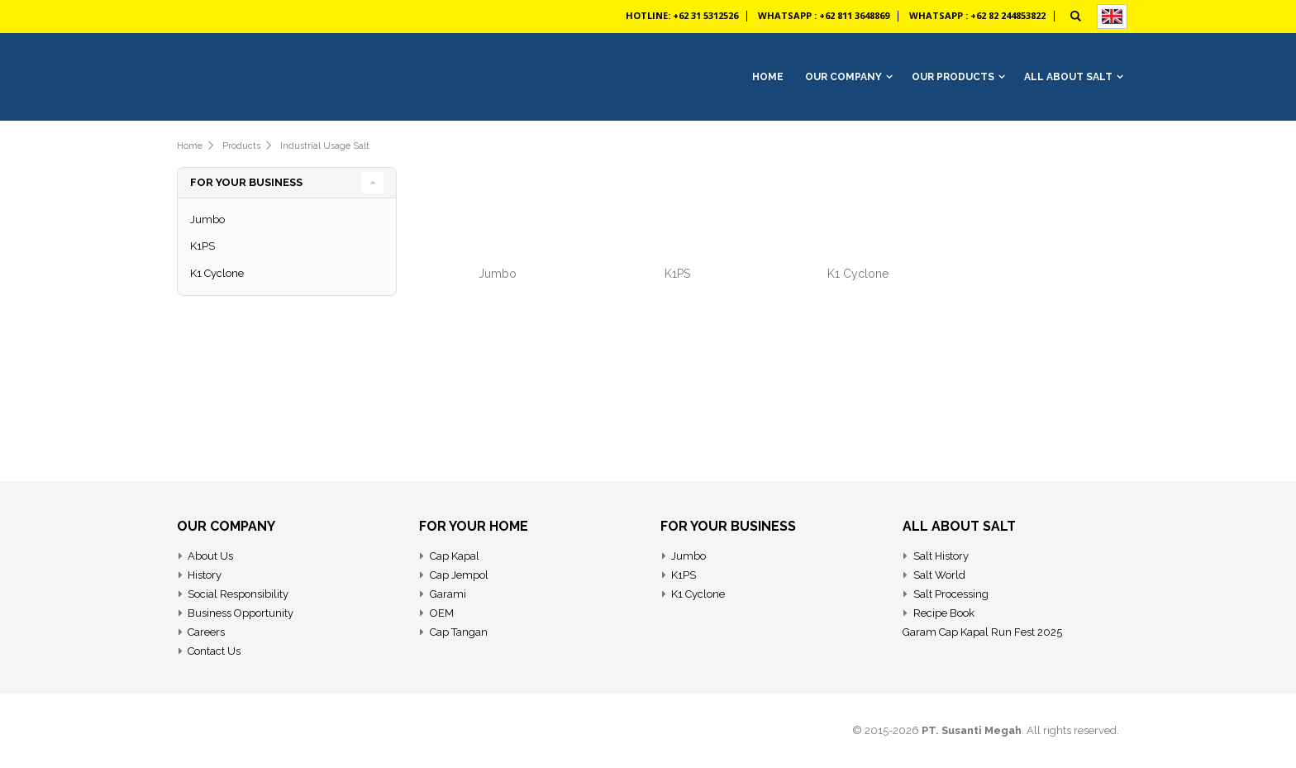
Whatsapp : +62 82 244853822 (977, 15)
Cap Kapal (454, 556)
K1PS (677, 273)
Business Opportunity (240, 613)
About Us (210, 556)
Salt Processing (951, 594)
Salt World (939, 575)
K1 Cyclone (858, 273)
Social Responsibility (238, 594)
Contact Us (214, 651)
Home (189, 146)
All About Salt (1068, 77)
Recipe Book (943, 613)
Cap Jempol (459, 575)
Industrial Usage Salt (324, 146)
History (205, 575)
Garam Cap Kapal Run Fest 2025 (982, 632)
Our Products (953, 77)
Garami (448, 594)
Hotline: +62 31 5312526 (682, 15)
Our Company (843, 77)
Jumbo (498, 273)
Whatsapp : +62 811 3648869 (823, 15)
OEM (442, 613)
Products (241, 146)
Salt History (941, 556)
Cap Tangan (459, 632)
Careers (206, 632)
